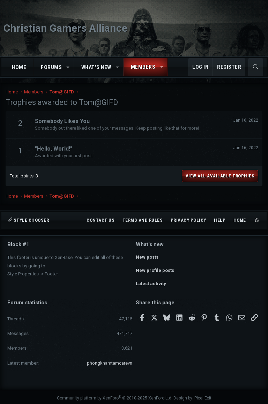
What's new (96, 67)
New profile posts (155, 269)
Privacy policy (188, 220)
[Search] (255, 67)
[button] (68, 67)
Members (143, 67)
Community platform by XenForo (114, 395)
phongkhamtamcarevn (109, 360)
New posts (147, 256)
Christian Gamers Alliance (65, 28)
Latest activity (151, 281)
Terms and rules (142, 220)
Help (219, 220)
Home (19, 67)
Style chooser (28, 220)
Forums (51, 67)
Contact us (100, 220)
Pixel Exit (202, 395)
